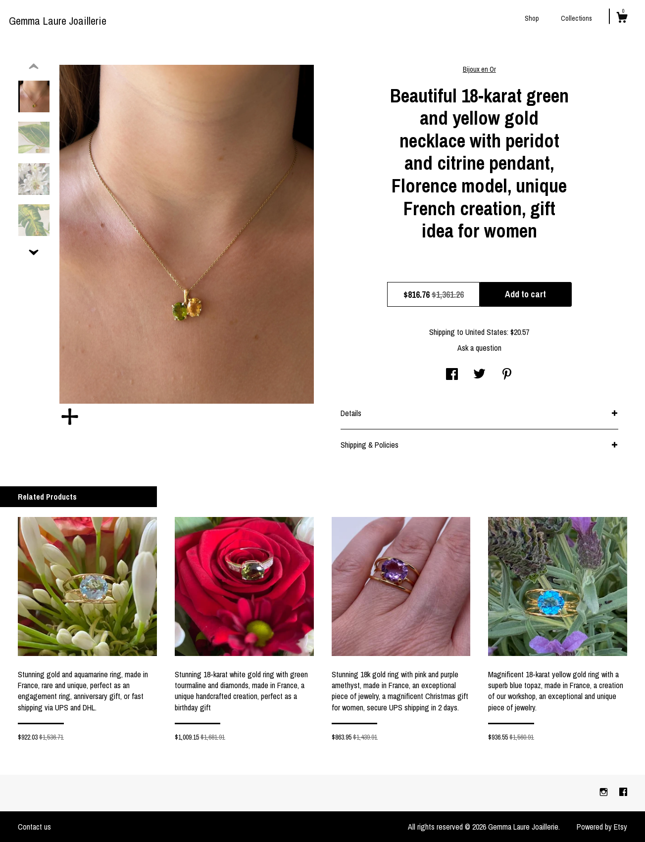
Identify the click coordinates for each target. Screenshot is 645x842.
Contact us (34, 826)
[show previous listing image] (33, 66)
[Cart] (621, 18)
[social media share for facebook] (452, 375)
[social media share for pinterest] (507, 375)
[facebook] (623, 792)
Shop (532, 18)
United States (486, 332)
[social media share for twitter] (479, 375)
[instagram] (604, 792)
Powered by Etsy (602, 826)
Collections (576, 18)
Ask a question (479, 347)
